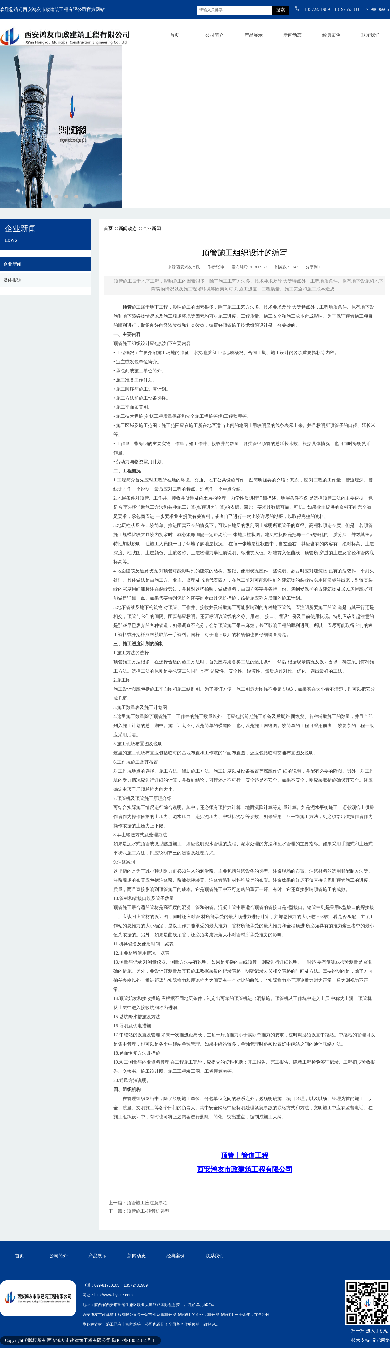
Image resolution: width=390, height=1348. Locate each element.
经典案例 (331, 35)
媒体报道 (12, 280)
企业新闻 (12, 264)
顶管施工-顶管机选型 (148, 1211)
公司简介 (214, 35)
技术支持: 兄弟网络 (370, 1340)
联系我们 (370, 35)
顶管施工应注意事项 (147, 1202)
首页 (174, 35)
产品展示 (253, 35)
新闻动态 (292, 35)
